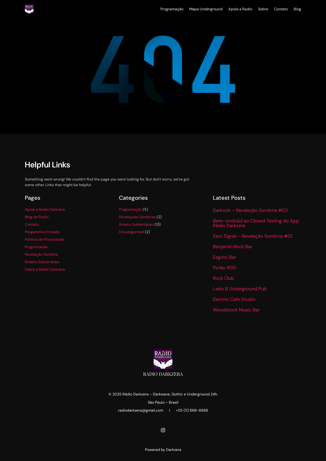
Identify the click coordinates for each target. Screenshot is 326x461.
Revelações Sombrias (137, 216)
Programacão (36, 246)
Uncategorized (131, 231)
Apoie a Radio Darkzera (45, 209)
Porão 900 (224, 267)
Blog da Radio (36, 216)
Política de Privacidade (44, 239)
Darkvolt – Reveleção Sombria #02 (250, 210)
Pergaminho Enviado (42, 231)
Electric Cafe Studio (234, 299)
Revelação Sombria (41, 254)
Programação (130, 209)
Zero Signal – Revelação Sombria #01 (252, 236)
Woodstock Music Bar (236, 309)
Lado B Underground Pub (240, 288)
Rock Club (223, 278)
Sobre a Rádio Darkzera (45, 269)
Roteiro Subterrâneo (42, 261)
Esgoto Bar (224, 257)
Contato (32, 224)
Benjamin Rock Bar (232, 246)
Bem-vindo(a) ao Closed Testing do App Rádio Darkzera (256, 223)
